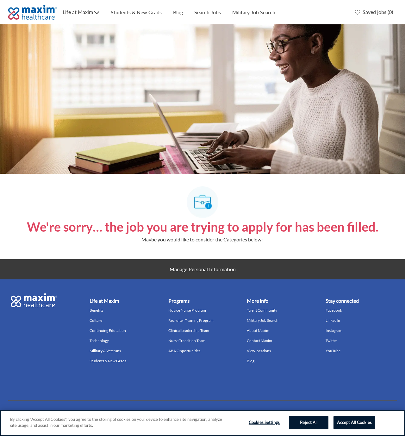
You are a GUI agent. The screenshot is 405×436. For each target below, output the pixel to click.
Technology (99, 340)
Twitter (331, 340)
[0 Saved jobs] (374, 12)
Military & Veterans (105, 350)
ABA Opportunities (184, 350)
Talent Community (262, 310)
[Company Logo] (32, 12)
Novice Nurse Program (187, 310)
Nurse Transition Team (186, 340)
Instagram (334, 330)
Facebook (334, 310)
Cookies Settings (264, 422)
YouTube (333, 350)
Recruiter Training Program (191, 320)
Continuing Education (108, 330)
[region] (202, 423)
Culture (96, 320)
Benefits (96, 310)
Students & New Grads (136, 12)
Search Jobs (207, 12)
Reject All (308, 422)
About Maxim (258, 330)
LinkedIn (333, 320)
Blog (178, 12)
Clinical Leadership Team (188, 330)
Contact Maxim (259, 340)
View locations (259, 350)
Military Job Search (253, 12)
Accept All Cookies (354, 422)
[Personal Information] (202, 269)
